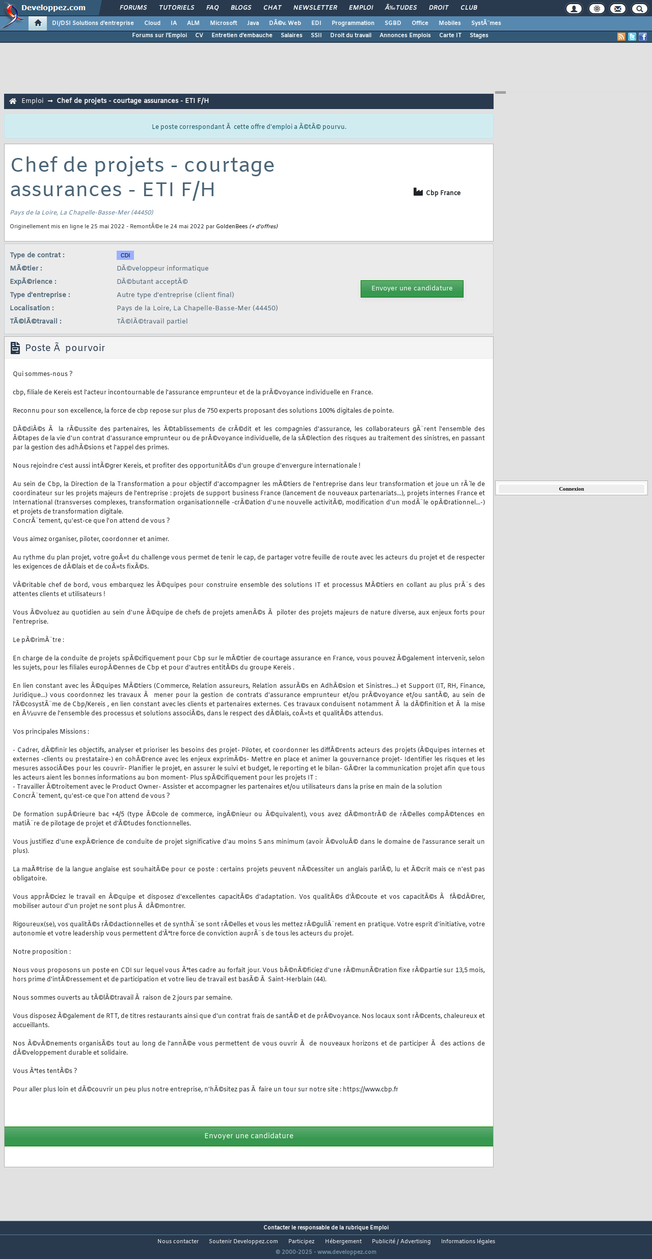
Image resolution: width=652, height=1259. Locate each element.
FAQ (212, 8)
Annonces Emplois (405, 35)
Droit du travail (350, 35)
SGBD (393, 23)
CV (199, 35)
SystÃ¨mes (486, 23)
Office (420, 23)
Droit (438, 8)
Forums (133, 8)
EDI (316, 23)
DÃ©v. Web (285, 23)
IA (174, 23)
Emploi (361, 8)
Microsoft (223, 23)
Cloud (152, 23)
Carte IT (450, 35)
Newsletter (315, 8)
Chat (272, 8)
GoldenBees (232, 226)
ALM (193, 23)
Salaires (292, 35)
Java (253, 23)
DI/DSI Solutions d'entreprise (93, 23)
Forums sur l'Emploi (159, 35)
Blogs (241, 8)
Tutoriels (176, 8)
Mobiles (450, 23)
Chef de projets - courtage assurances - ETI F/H (133, 101)
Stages (479, 35)
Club (468, 8)
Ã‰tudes (401, 8)
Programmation (353, 23)
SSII (316, 35)
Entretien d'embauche (242, 35)
